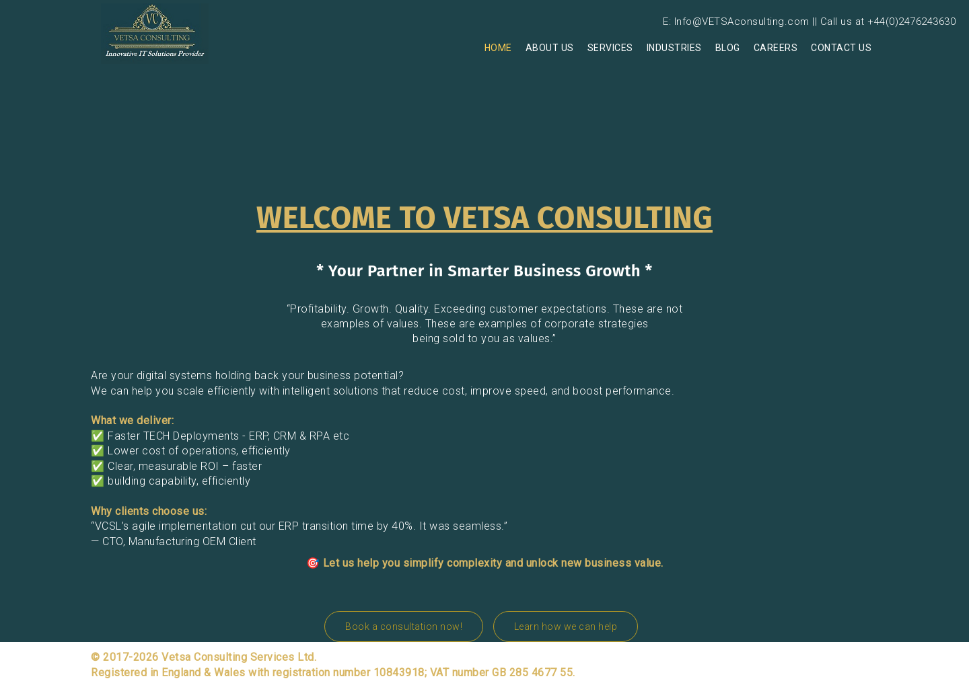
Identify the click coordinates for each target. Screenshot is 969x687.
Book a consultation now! (403, 626)
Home (498, 47)
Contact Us (841, 47)
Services (610, 47)
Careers (776, 47)
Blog (727, 47)
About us (550, 47)
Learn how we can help (566, 626)
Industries (674, 47)
